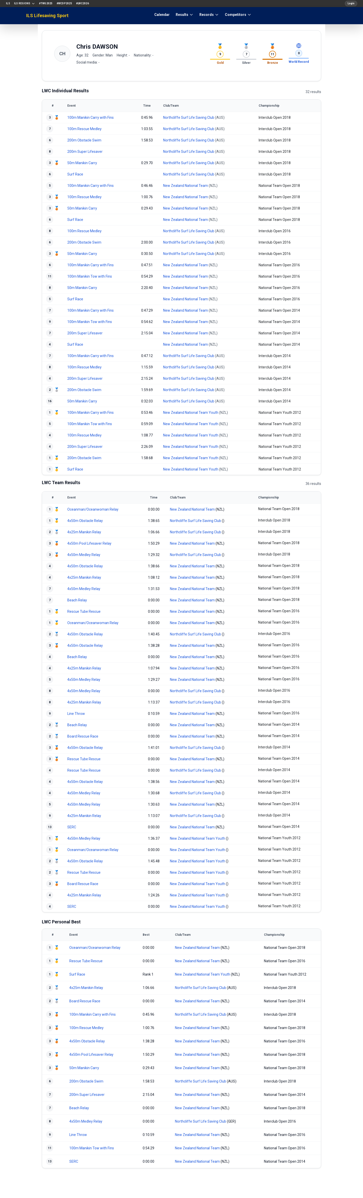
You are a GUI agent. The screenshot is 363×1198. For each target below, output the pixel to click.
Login (351, 3)
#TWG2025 (46, 3)
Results (184, 15)
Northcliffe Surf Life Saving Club (188, 117)
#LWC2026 (82, 3)
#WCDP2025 (64, 3)
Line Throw (76, 714)
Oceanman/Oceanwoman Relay (92, 509)
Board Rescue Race (82, 736)
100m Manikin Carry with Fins (90, 117)
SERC (71, 827)
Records (209, 15)
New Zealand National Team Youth (190, 413)
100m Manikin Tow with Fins (89, 276)
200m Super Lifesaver (85, 152)
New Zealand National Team (185, 186)
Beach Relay (77, 600)
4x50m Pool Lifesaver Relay (89, 543)
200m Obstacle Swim (84, 140)
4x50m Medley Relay (83, 555)
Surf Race (75, 174)
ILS (8, 3)
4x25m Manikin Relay (84, 532)
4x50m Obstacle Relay (85, 521)
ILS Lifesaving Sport (47, 15)
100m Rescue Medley (84, 129)
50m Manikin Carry (82, 163)
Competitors (238, 15)
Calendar (162, 15)
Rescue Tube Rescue (84, 611)
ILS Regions (24, 3)
